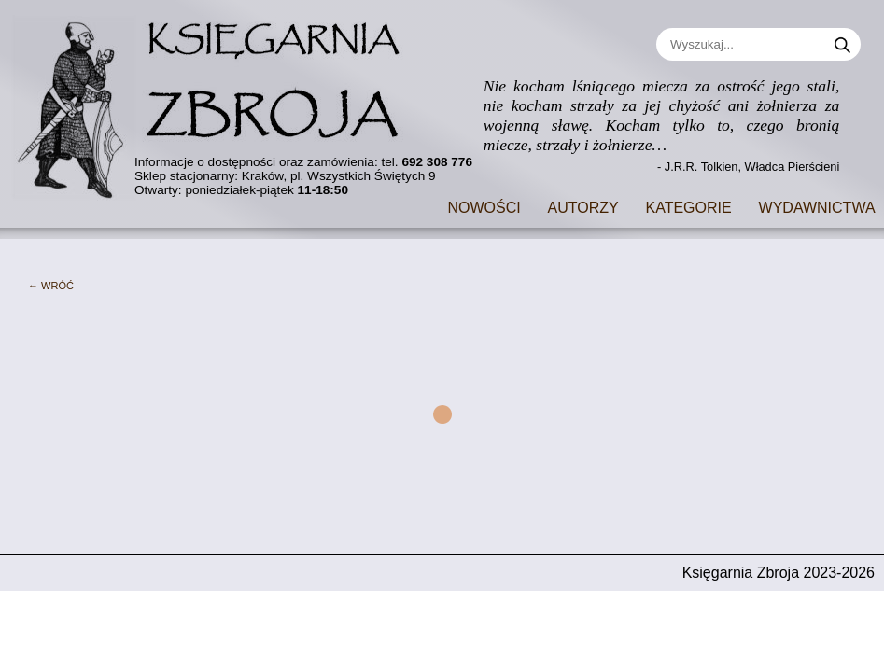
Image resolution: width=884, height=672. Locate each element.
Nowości (483, 205)
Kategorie (689, 205)
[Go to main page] (219, 100)
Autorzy (583, 205)
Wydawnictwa (817, 205)
